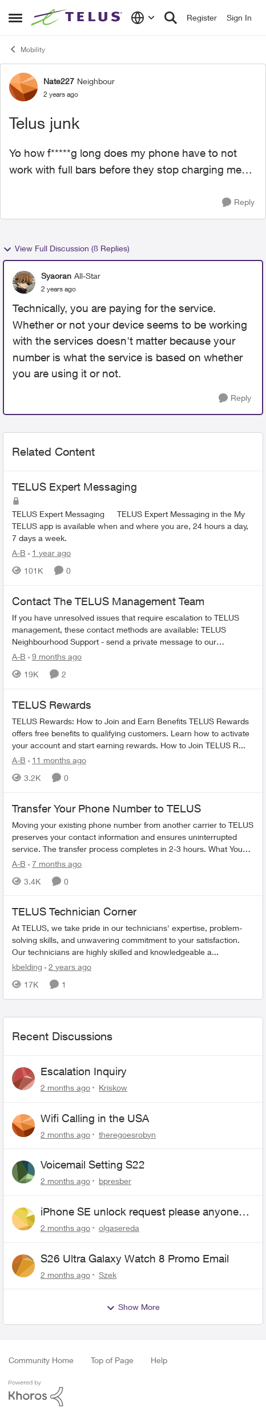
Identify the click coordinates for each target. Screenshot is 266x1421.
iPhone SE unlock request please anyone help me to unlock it (140, 1212)
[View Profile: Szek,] (23, 1265)
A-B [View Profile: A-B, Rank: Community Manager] (19, 553)
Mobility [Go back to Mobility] (27, 49)
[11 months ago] (57, 760)
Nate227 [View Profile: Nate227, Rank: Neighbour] (58, 81)
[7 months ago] (55, 863)
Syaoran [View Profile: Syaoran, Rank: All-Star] (56, 276)
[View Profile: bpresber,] (23, 1172)
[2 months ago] (65, 1087)
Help (159, 1360)
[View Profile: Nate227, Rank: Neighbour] (23, 87)
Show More (133, 1307)
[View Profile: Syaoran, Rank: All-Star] (24, 282)
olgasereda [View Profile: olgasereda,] (119, 1228)
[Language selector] (143, 17)
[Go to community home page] (78, 18)
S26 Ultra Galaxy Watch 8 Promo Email (135, 1258)
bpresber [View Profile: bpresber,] (115, 1181)
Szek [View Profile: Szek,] (107, 1274)
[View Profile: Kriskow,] (23, 1078)
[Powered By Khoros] (133, 1393)
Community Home (41, 1360)
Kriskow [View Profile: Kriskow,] (113, 1087)
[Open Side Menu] (15, 17)
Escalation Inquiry (84, 1071)
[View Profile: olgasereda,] (23, 1218)
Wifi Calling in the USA (95, 1118)
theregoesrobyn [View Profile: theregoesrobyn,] (127, 1134)
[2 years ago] (68, 967)
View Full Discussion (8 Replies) (66, 248)
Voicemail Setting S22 (93, 1164)
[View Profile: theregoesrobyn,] (23, 1125)
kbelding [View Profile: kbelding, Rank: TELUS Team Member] (27, 967)
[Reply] (238, 202)
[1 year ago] (49, 553)
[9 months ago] (55, 656)
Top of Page (112, 1360)
